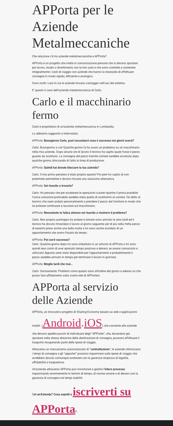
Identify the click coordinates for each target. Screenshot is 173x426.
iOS (93, 322)
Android (61, 322)
